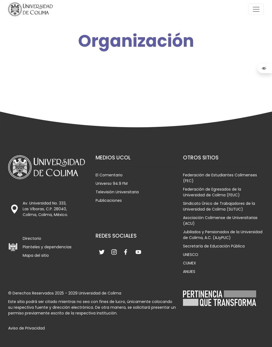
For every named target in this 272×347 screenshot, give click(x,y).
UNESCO (190, 254)
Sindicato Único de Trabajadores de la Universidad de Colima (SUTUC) (219, 206)
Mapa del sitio (36, 255)
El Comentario (109, 175)
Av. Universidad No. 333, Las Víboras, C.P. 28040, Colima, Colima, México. (45, 208)
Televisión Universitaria (117, 192)
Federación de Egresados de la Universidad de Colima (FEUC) (212, 192)
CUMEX (189, 263)
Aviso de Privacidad (26, 328)
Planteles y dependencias (47, 247)
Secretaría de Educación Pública (214, 246)
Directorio (32, 238)
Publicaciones (109, 200)
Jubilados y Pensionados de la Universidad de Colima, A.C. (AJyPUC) (222, 234)
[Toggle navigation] (256, 9)
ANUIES (189, 271)
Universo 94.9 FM (112, 183)
